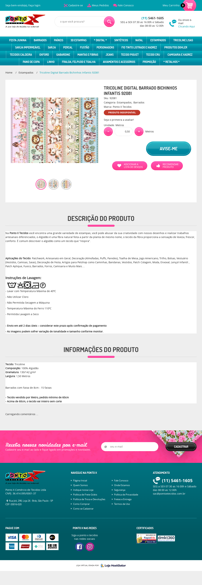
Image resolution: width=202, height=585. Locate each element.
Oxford (44, 54)
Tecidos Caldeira (21, 54)
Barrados (40, 40)
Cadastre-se (75, 5)
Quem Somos (80, 485)
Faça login (34, 5)
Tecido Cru (153, 54)
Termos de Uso (122, 504)
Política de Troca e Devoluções (89, 499)
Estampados (158, 40)
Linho (51, 62)
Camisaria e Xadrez (180, 54)
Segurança (119, 489)
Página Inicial (80, 480)
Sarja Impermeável (27, 47)
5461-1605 (153, 18)
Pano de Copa (31, 62)
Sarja (52, 47)
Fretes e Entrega (122, 499)
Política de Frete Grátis (85, 494)
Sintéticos (121, 40)
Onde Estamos (122, 485)
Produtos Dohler (175, 47)
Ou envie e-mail (187, 23)
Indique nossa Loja (83, 489)
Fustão (84, 47)
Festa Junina (17, 40)
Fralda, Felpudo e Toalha (78, 62)
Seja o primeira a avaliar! (119, 119)
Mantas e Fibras (87, 54)
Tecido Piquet (130, 54)
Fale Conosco (126, 5)
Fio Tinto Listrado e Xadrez (139, 47)
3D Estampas (78, 40)
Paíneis (58, 40)
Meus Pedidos (100, 5)
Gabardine (63, 54)
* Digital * (100, 40)
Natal (139, 40)
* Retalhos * (171, 62)
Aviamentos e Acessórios (119, 62)
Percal (68, 47)
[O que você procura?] (109, 21)
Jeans (110, 54)
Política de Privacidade (126, 494)
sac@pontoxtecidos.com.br (169, 493)
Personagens (105, 47)
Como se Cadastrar (83, 508)
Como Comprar (81, 504)
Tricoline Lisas (183, 40)
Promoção (149, 62)
